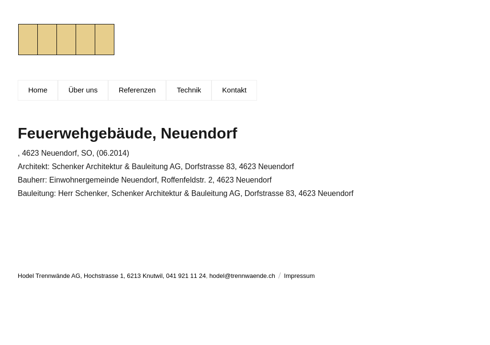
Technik (189, 90)
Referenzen (137, 90)
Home (37, 90)
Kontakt (234, 90)
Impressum (299, 275)
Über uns (83, 90)
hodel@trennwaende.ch (242, 275)
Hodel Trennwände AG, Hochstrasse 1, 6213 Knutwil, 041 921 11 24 (112, 275)
